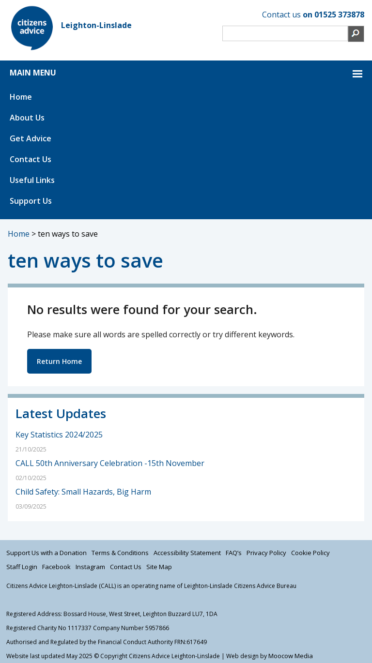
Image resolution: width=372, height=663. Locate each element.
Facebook (56, 566)
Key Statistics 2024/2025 (59, 434)
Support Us (31, 201)
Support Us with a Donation (46, 552)
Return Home (59, 361)
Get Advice (30, 138)
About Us (27, 117)
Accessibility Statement (187, 552)
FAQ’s (234, 552)
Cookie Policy (310, 552)
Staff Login (21, 566)
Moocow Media (290, 655)
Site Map (159, 566)
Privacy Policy (266, 552)
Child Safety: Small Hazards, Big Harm (83, 491)
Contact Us (30, 159)
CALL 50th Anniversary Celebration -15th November (111, 463)
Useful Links (32, 180)
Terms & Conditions (120, 552)
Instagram (90, 566)
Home (21, 96)
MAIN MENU (33, 72)
